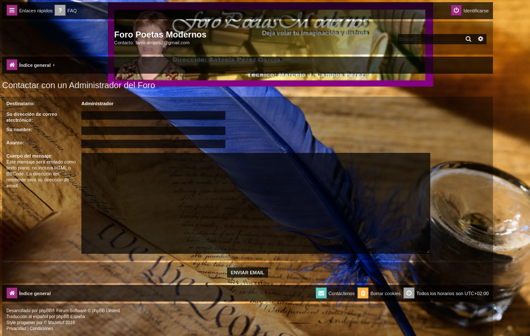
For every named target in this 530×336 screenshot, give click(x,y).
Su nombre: (19, 129)
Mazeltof (56, 322)
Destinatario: (20, 103)
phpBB (45, 310)
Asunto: (15, 142)
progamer (26, 322)
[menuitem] (66, 11)
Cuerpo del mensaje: (29, 155)
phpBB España (70, 316)
